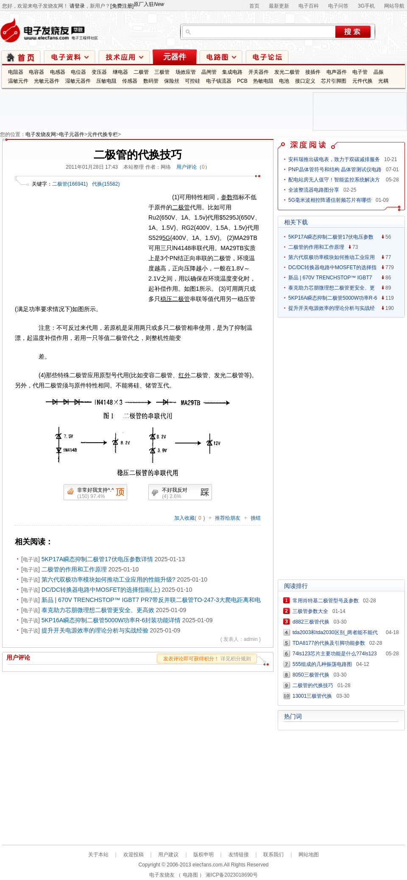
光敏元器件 (46, 81)
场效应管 (186, 72)
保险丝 (171, 81)
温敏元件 (18, 81)
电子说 (30, 560)
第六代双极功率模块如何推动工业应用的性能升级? (109, 579)
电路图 (220, 56)
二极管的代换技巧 (313, 685)
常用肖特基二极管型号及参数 (326, 601)
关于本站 (98, 855)
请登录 (77, 6)
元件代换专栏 (102, 134)
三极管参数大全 (310, 611)
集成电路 (232, 72)
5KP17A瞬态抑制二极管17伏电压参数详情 (97, 559)
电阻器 (15, 72)
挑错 (256, 518)
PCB (242, 81)
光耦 (383, 81)
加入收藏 (184, 518)
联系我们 (273, 855)
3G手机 (366, 6)
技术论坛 (267, 56)
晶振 (379, 72)
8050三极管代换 (311, 675)
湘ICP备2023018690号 (232, 875)
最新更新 (279, 6)
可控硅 (192, 81)
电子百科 (308, 6)
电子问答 (338, 6)
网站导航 (394, 6)
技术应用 (124, 56)
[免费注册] (122, 6)
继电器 (120, 72)
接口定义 (305, 81)
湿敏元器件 (78, 81)
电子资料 (69, 56)
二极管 (141, 72)
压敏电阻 (106, 81)
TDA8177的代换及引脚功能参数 (329, 643)
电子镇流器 (218, 81)
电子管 (360, 72)
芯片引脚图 (333, 81)
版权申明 (203, 855)
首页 (254, 6)
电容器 (36, 72)
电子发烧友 (162, 875)
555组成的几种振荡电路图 (322, 664)
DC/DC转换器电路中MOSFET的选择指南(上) (101, 589)
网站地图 (308, 855)
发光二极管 (287, 72)
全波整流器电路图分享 (313, 190)
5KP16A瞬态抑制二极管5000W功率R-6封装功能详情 (111, 620)
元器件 (174, 57)
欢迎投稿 (133, 855)
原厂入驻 (149, 4)
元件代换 (362, 81)
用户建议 (168, 855)
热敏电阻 (263, 81)
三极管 (162, 72)
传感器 (129, 81)
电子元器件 (71, 134)
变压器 (99, 72)
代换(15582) (106, 184)
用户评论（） (193, 167)
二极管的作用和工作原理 (74, 569)
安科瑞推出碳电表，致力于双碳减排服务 (334, 159)
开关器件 (258, 72)
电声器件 (336, 72)
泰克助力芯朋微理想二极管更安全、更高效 (98, 610)
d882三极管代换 (311, 622)
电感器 (57, 72)
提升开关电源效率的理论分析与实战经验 (95, 630)
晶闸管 (209, 72)
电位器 (78, 72)
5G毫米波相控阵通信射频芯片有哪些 (329, 200)
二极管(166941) (70, 184)
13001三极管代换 (312, 696)
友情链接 (239, 855)
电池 (284, 81)
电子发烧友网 (40, 134)
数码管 (151, 81)
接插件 (313, 72)
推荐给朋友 (227, 518)
